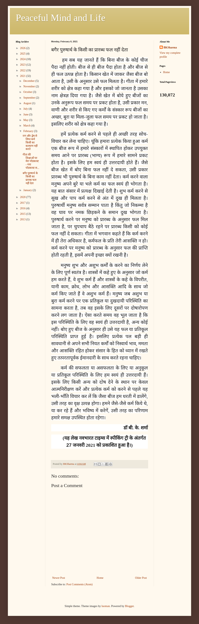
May (26, 120)
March (27, 125)
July (26, 108)
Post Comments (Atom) (79, 584)
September (29, 97)
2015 (23, 213)
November (29, 86)
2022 (23, 70)
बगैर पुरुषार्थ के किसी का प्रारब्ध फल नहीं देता (30, 178)
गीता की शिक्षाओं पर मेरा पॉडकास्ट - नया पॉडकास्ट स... (31, 161)
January (28, 190)
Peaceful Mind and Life (60, 17)
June (26, 114)
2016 (23, 208)
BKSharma (170, 47)
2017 (23, 202)
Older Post (141, 577)
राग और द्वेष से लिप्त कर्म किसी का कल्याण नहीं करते (30, 142)
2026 (23, 48)
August (27, 103)
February (28, 131)
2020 (23, 197)
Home (100, 577)
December (29, 80)
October (28, 91)
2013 (23, 219)
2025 (23, 53)
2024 (23, 59)
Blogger (129, 606)
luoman (105, 606)
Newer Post (58, 577)
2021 (23, 75)
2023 (23, 64)
